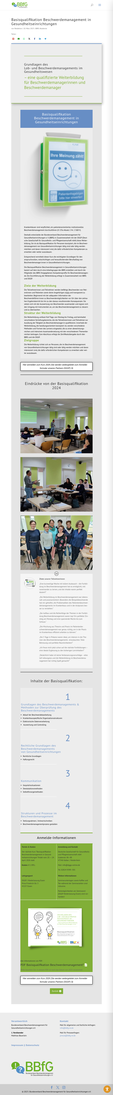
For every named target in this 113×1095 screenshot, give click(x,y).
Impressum (17, 1045)
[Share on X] (29, 39)
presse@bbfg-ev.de (68, 1035)
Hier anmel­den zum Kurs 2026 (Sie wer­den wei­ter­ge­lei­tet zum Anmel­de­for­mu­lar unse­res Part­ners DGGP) (55, 366)
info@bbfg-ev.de (66, 1028)
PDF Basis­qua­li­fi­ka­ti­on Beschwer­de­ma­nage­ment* (52, 965)
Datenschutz (32, 1045)
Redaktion (18, 28)
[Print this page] (13, 39)
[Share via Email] (19, 39)
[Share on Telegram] (45, 39)
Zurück (55, 991)
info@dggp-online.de (71, 865)
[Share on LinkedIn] (40, 39)
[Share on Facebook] (35, 39)
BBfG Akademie (41, 28)
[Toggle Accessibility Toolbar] (107, 1089)
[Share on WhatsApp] (24, 39)
